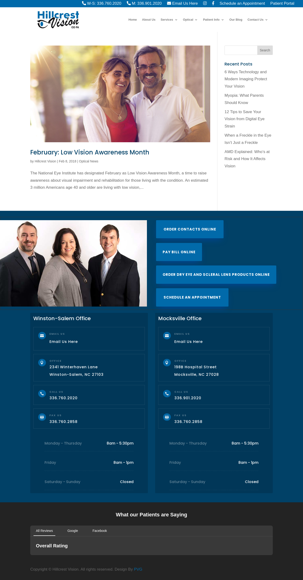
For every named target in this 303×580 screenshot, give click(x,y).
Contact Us (255, 19)
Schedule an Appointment (192, 297)
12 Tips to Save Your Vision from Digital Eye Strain (244, 119)
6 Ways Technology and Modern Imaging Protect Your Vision (245, 79)
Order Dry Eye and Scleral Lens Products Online (216, 274)
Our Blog (235, 19)
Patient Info (211, 19)
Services (167, 19)
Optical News (88, 161)
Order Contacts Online (190, 229)
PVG (138, 569)
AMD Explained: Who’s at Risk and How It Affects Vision (246, 159)
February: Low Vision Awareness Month (89, 152)
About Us (148, 19)
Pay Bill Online (179, 252)
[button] (30, 560)
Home (132, 19)
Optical (188, 19)
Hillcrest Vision (45, 161)
